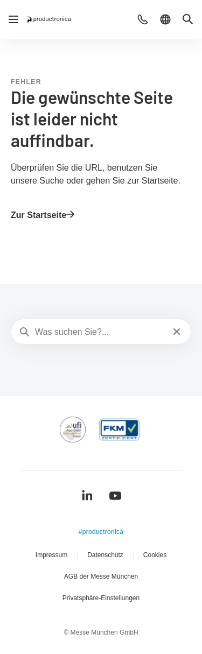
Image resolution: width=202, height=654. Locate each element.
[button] (142, 19)
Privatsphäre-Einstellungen (101, 598)
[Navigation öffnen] (13, 19)
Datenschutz (105, 555)
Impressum (51, 555)
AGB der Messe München (101, 576)
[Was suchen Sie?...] (100, 332)
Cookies (154, 555)
